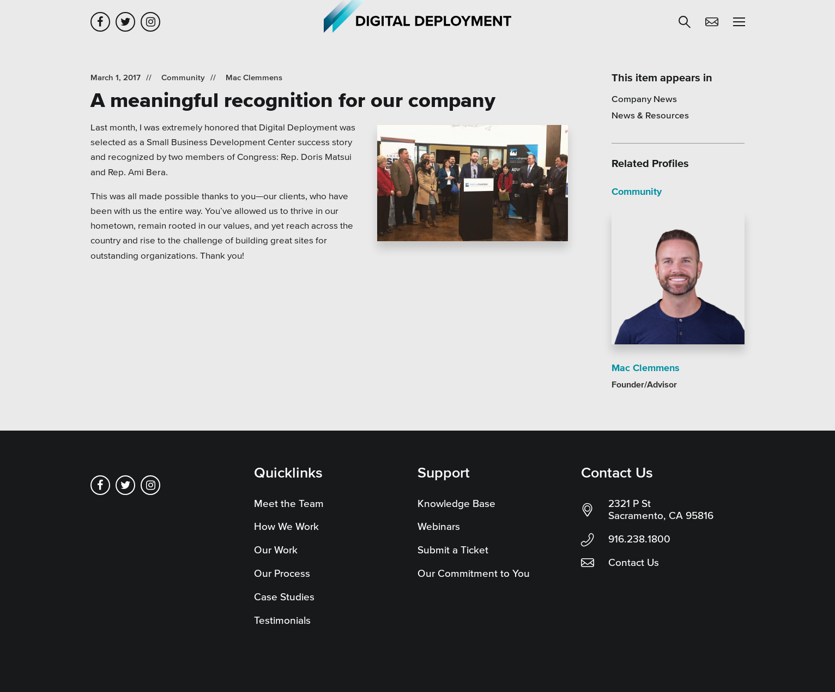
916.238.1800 (639, 539)
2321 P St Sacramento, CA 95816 (660, 510)
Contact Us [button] (712, 22)
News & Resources (650, 115)
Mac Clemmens (254, 77)
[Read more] (472, 185)
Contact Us (633, 562)
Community (183, 77)
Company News (644, 98)
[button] (684, 22)
